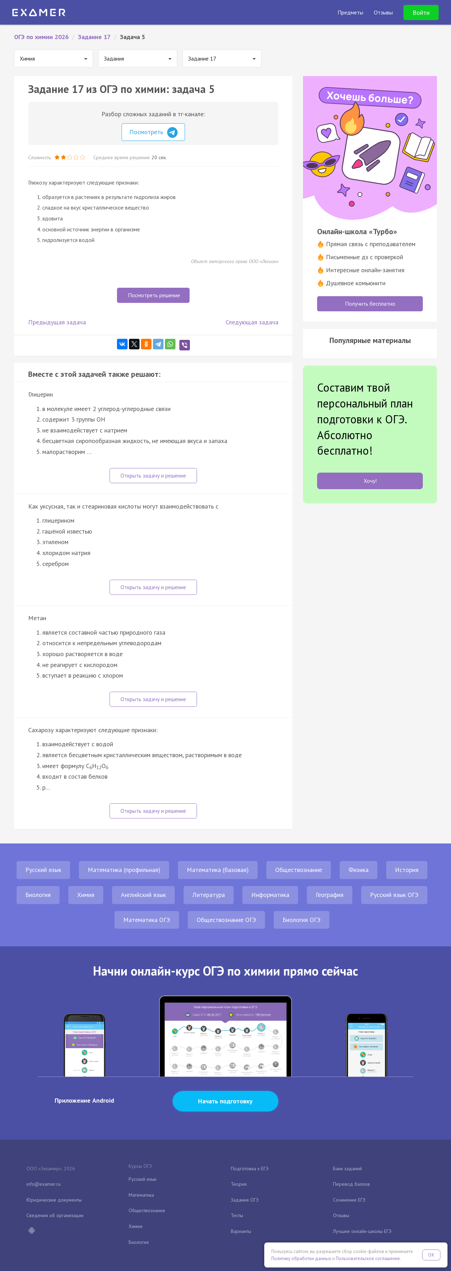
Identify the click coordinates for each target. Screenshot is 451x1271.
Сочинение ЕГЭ (349, 1200)
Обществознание (298, 870)
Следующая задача (252, 322)
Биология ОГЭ (302, 920)
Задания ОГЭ (245, 1200)
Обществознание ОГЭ (226, 920)
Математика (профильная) (124, 870)
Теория (239, 1184)
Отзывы (341, 1215)
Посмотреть (153, 132)
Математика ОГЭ (146, 920)
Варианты (241, 1231)
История (407, 870)
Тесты (237, 1215)
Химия (85, 895)
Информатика (270, 895)
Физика (358, 870)
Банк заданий (347, 1168)
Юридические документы (54, 1200)
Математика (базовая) (218, 870)
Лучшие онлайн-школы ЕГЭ (362, 1231)
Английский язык (143, 895)
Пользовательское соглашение (368, 1258)
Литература (208, 895)
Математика (141, 1195)
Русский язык (43, 870)
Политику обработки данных (301, 1258)
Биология (38, 895)
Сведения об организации (55, 1215)
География (330, 895)
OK (431, 1255)
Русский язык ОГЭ (394, 895)
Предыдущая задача (57, 322)
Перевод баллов (351, 1184)
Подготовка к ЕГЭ (249, 1168)
